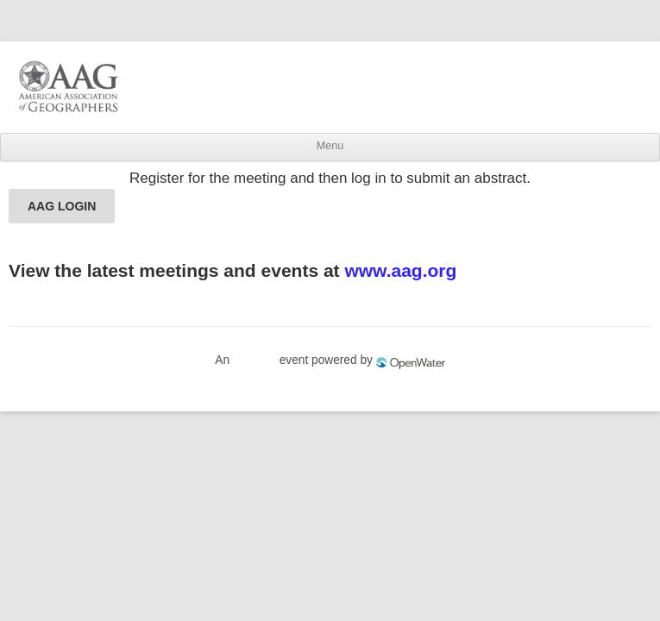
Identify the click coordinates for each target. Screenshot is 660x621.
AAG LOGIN (62, 206)
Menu (330, 146)
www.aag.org (400, 270)
